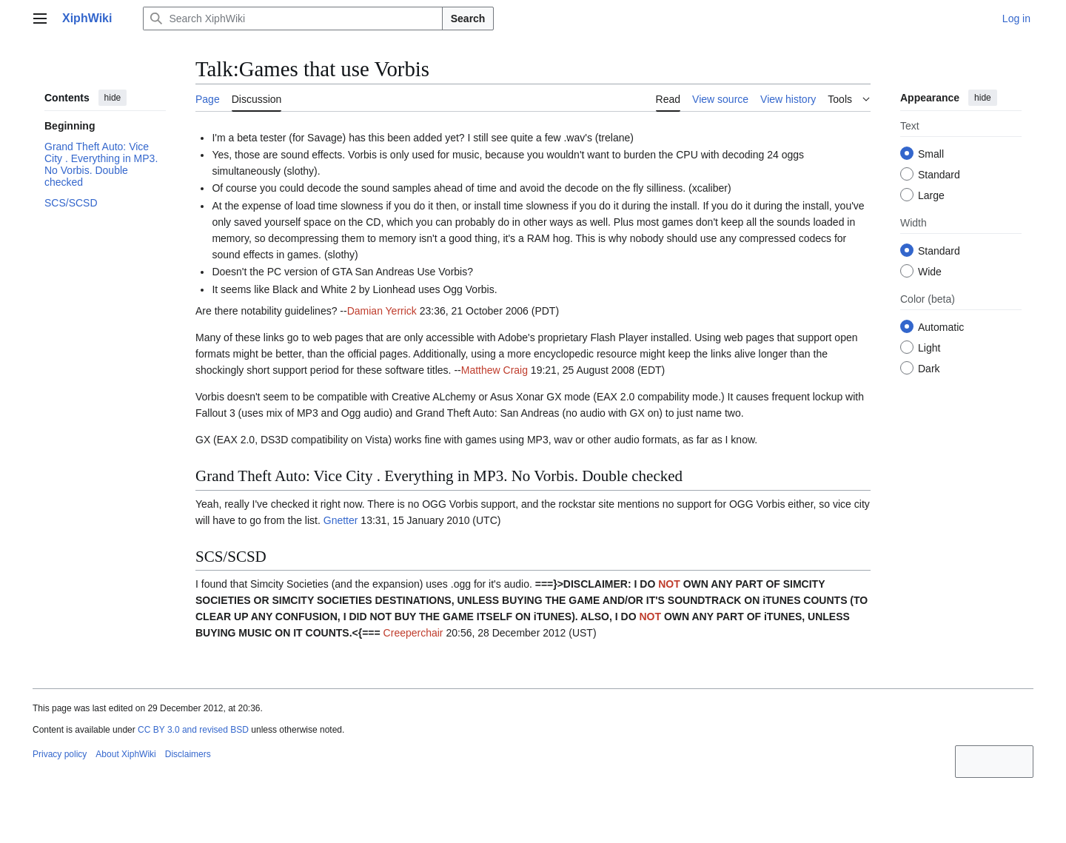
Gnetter (341, 520)
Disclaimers (188, 754)
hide (112, 98)
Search (468, 18)
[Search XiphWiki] (292, 18)
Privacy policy (60, 754)
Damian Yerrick (382, 311)
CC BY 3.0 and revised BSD (193, 730)
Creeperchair (413, 633)
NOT (669, 584)
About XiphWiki (125, 754)
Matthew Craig (494, 370)
